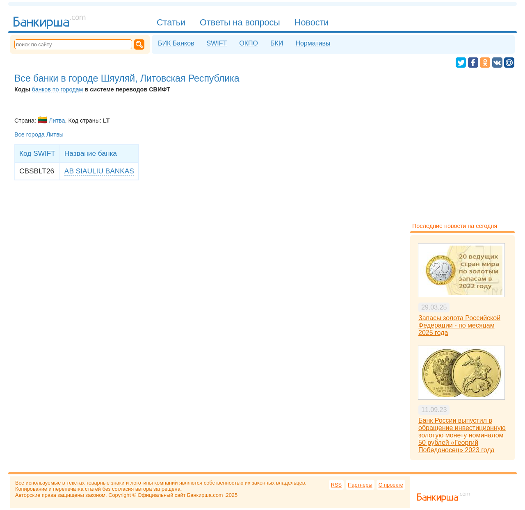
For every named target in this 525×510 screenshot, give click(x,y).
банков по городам (57, 89)
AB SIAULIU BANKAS (99, 171)
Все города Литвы (39, 134)
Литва (57, 120)
